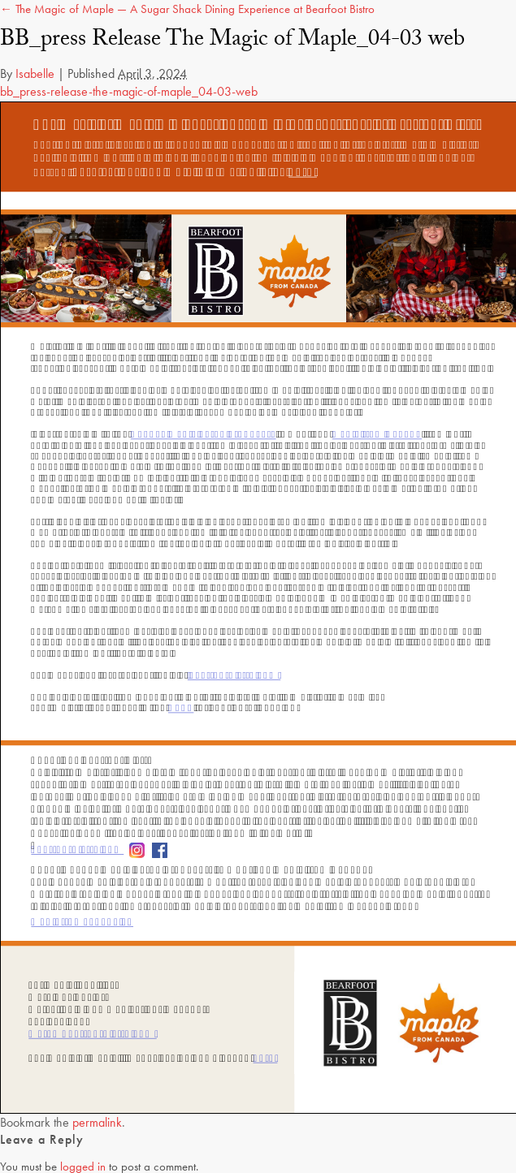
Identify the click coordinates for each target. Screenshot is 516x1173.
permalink (97, 1122)
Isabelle (34, 73)
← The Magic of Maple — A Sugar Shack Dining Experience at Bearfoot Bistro (187, 9)
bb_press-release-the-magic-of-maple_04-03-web (129, 91)
